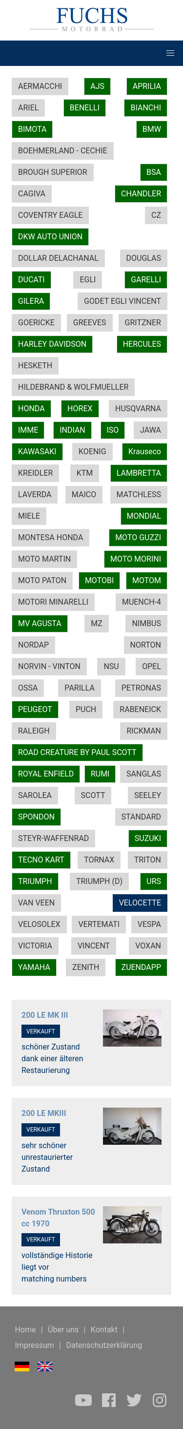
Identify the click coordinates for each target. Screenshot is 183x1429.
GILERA (31, 301)
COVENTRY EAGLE (50, 215)
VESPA (149, 924)
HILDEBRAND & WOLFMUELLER (73, 387)
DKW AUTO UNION (50, 236)
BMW (151, 129)
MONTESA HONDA (50, 537)
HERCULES (142, 344)
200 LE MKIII (43, 1113)
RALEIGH (34, 731)
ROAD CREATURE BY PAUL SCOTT (77, 752)
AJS (97, 86)
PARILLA (79, 688)
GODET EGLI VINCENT (122, 301)
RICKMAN (143, 731)
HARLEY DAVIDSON (52, 344)
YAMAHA (34, 967)
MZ (96, 623)
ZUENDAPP (141, 967)
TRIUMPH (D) (99, 881)
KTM (85, 473)
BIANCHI (145, 107)
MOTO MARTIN (44, 559)
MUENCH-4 (141, 602)
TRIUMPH (35, 881)
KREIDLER (35, 473)
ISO (113, 430)
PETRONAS (141, 688)
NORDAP (33, 645)
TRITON (147, 859)
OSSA (28, 688)
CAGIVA (31, 193)
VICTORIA (35, 945)
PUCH (86, 709)
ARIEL (28, 107)
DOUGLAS (143, 258)
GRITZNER (143, 322)
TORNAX (99, 859)
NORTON (145, 645)
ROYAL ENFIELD (46, 773)
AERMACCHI (40, 86)
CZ (156, 215)
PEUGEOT (35, 709)
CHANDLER (141, 193)
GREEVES (89, 322)
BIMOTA (32, 129)
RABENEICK (140, 709)
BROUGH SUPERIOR (52, 172)
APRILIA (147, 86)
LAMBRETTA (139, 473)
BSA (153, 172)
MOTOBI (99, 580)
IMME (28, 430)
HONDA (31, 408)
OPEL (151, 666)
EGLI (88, 279)
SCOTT (93, 795)
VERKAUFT (40, 1031)
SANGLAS (143, 773)
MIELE (29, 516)
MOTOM (146, 580)
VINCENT (94, 945)
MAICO (84, 494)
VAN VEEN (36, 902)
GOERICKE (36, 322)
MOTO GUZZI (138, 537)
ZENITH (85, 967)
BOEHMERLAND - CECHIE (62, 150)
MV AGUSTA (39, 623)
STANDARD (141, 816)
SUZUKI (148, 838)
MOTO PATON (42, 580)
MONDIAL (144, 516)
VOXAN (148, 945)
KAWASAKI (37, 451)
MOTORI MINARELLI (53, 602)
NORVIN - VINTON (49, 666)
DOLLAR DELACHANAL (58, 258)
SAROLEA (35, 795)
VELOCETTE (140, 902)
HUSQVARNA (138, 408)
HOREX (79, 408)
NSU (111, 666)
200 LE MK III (44, 1015)
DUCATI (31, 279)
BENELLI (85, 107)
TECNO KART (41, 859)
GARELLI (146, 279)
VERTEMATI (99, 924)
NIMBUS (146, 623)
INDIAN (72, 430)
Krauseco (144, 451)
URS (153, 881)
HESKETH (35, 365)
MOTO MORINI (135, 559)
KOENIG (92, 451)
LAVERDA (34, 494)
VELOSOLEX (39, 924)
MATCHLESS (139, 494)
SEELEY (147, 795)
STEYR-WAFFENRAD (53, 838)
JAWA (150, 430)
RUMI (100, 773)
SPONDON (36, 816)
